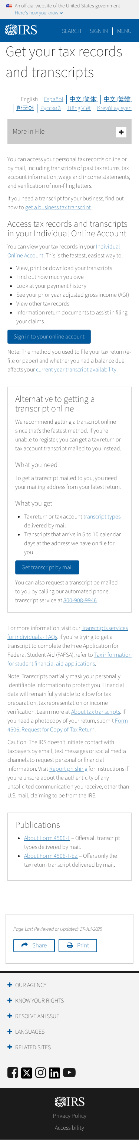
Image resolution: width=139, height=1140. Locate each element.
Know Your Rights (39, 1001)
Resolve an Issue (37, 1016)
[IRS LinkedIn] (54, 1075)
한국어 (25, 108)
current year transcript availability (76, 370)
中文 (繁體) (118, 99)
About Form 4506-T (47, 838)
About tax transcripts (95, 712)
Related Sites (33, 1047)
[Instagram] (40, 1073)
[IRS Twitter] (26, 1075)
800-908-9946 (80, 600)
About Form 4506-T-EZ (51, 856)
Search (71, 31)
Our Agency (30, 985)
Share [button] (39, 945)
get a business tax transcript (58, 207)
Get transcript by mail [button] (47, 567)
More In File (69, 132)
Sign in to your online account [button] (49, 337)
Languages (29, 1032)
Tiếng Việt (79, 108)
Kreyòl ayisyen (114, 108)
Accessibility (69, 1127)
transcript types (101, 517)
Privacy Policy (69, 1116)
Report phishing (68, 769)
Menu (124, 31)
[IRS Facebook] (12, 1073)
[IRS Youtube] (69, 1073)
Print (83, 945)
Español (53, 99)
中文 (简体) (83, 99)
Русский (50, 108)
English (29, 99)
